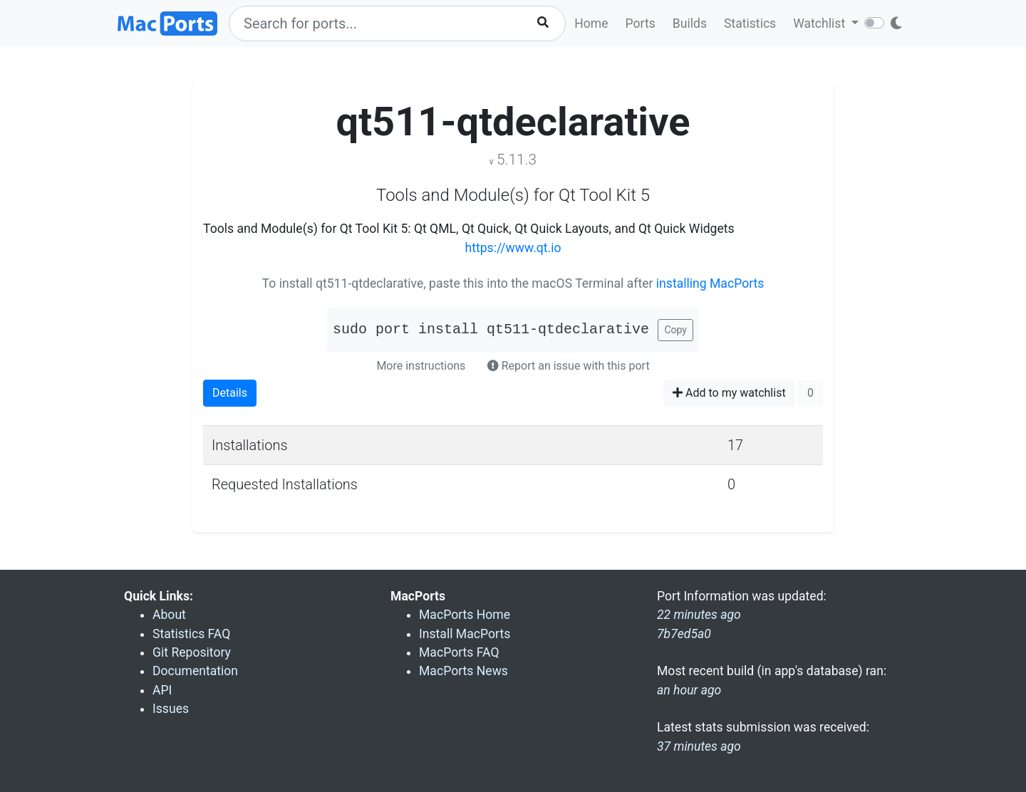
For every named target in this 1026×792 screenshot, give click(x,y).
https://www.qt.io (513, 248)
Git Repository (191, 652)
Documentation (195, 671)
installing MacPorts (710, 283)
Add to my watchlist (729, 393)
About (169, 615)
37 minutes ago (699, 746)
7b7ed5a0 (684, 634)
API (162, 690)
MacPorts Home (464, 615)
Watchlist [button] (820, 23)
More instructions (420, 365)
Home (591, 23)
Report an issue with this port (568, 365)
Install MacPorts (464, 634)
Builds (690, 23)
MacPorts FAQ (459, 652)
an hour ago (689, 690)
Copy (675, 329)
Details (229, 393)
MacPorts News (463, 671)
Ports (641, 23)
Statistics (750, 23)
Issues (170, 709)
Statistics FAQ (191, 634)
